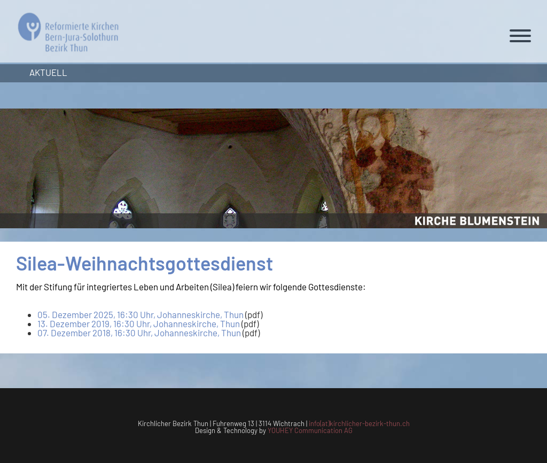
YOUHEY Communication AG (310, 430)
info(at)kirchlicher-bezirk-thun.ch (359, 423)
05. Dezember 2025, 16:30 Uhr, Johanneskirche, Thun (140, 314)
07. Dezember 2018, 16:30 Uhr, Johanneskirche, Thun (139, 332)
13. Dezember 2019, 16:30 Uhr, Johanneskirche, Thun (138, 323)
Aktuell (48, 72)
